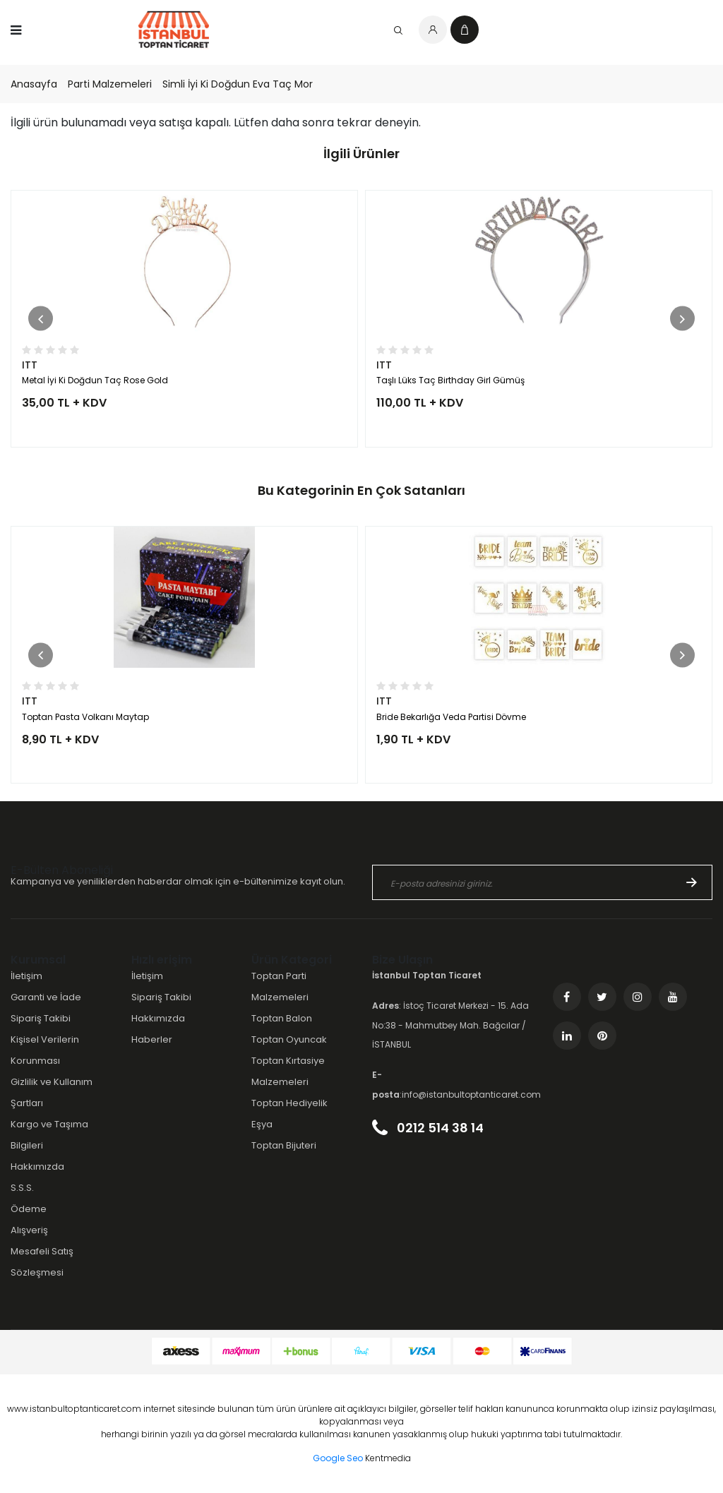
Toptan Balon (281, 1018)
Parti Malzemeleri (110, 84)
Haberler (151, 1039)
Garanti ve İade (46, 997)
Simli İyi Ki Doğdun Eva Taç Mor (237, 84)
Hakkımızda (37, 1166)
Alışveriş (29, 1230)
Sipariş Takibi (41, 1018)
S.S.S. (22, 1187)
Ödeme (29, 1209)
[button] (40, 318)
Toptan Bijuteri (283, 1145)
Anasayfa (34, 84)
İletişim (26, 976)
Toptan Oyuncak (289, 1039)
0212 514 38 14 (428, 1128)
